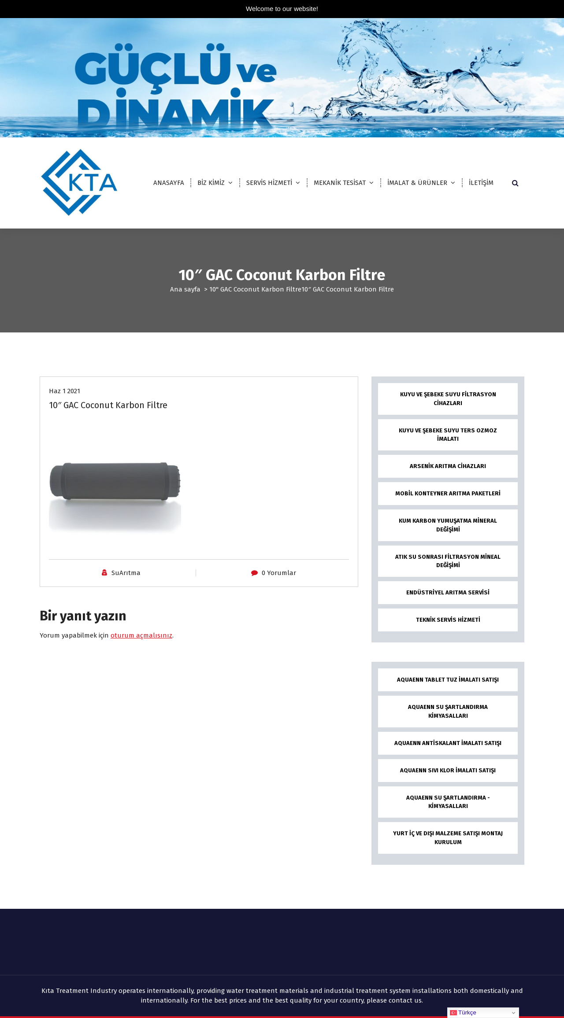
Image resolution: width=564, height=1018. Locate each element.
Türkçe (463, 1012)
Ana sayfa (185, 289)
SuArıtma (126, 573)
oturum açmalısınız (141, 635)
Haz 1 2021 (64, 391)
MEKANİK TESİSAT (340, 183)
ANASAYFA (168, 183)
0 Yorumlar (279, 573)
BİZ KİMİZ (211, 183)
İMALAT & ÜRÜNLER (417, 183)
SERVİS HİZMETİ (269, 183)
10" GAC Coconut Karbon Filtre (255, 289)
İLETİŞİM (481, 183)
